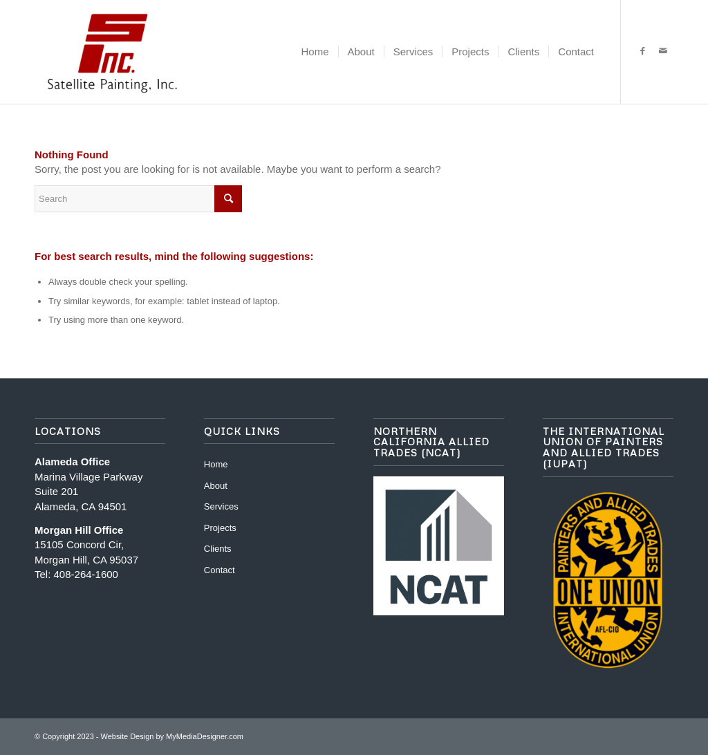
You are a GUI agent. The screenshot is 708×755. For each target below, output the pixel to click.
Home (216, 464)
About (215, 486)
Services (221, 506)
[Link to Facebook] (642, 51)
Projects (220, 528)
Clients (218, 548)
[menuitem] (315, 52)
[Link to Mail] (663, 51)
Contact (219, 570)
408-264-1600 (86, 574)
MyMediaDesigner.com (204, 736)
